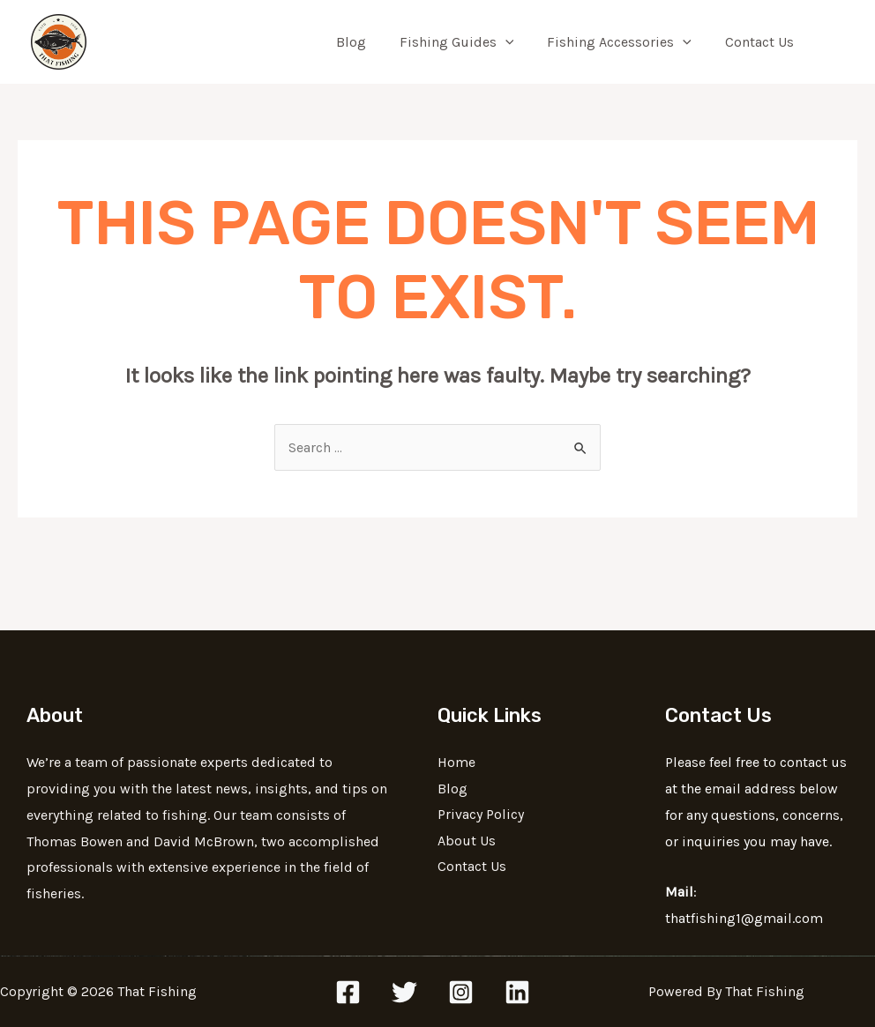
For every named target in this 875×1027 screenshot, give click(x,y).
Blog (370, 41)
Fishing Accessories (627, 42)
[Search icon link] (836, 42)
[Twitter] (404, 992)
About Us (467, 841)
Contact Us (762, 41)
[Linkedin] (517, 992)
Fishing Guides (470, 42)
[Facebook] (348, 992)
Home (456, 762)
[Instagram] (461, 992)
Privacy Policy (481, 815)
